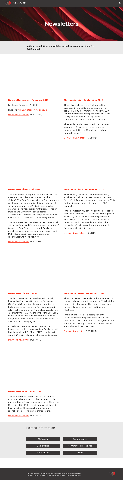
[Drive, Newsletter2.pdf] (89, 270)
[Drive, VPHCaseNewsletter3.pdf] (33, 270)
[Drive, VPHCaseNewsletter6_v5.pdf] (89, 77)
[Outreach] (43, 439)
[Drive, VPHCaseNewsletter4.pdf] (89, 166)
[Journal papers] (80, 439)
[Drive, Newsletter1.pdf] (33, 368)
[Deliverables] (43, 446)
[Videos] (80, 453)
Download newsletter (18, 115)
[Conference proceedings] (80, 446)
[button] (120, 3)
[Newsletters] (43, 453)
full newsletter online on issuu (32, 110)
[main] (61, 24)
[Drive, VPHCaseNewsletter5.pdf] (33, 166)
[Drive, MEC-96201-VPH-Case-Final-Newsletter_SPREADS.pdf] (33, 77)
